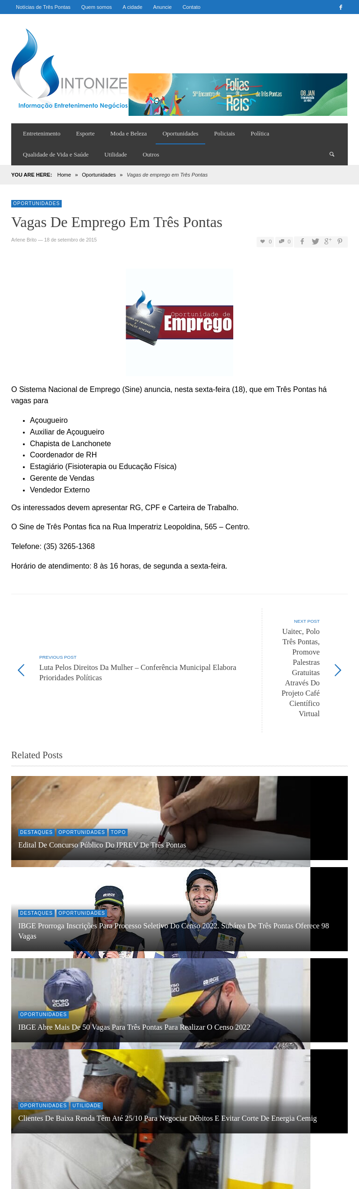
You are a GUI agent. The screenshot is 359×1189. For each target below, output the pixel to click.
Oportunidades (98, 175)
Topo (118, 770)
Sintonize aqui (60, 1142)
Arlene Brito (23, 239)
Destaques (36, 770)
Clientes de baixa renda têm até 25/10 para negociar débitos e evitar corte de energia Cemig (167, 1057)
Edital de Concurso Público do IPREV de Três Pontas (102, 783)
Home (64, 175)
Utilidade (86, 1044)
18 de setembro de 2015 (70, 239)
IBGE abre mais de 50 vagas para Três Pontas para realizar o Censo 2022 (134, 965)
